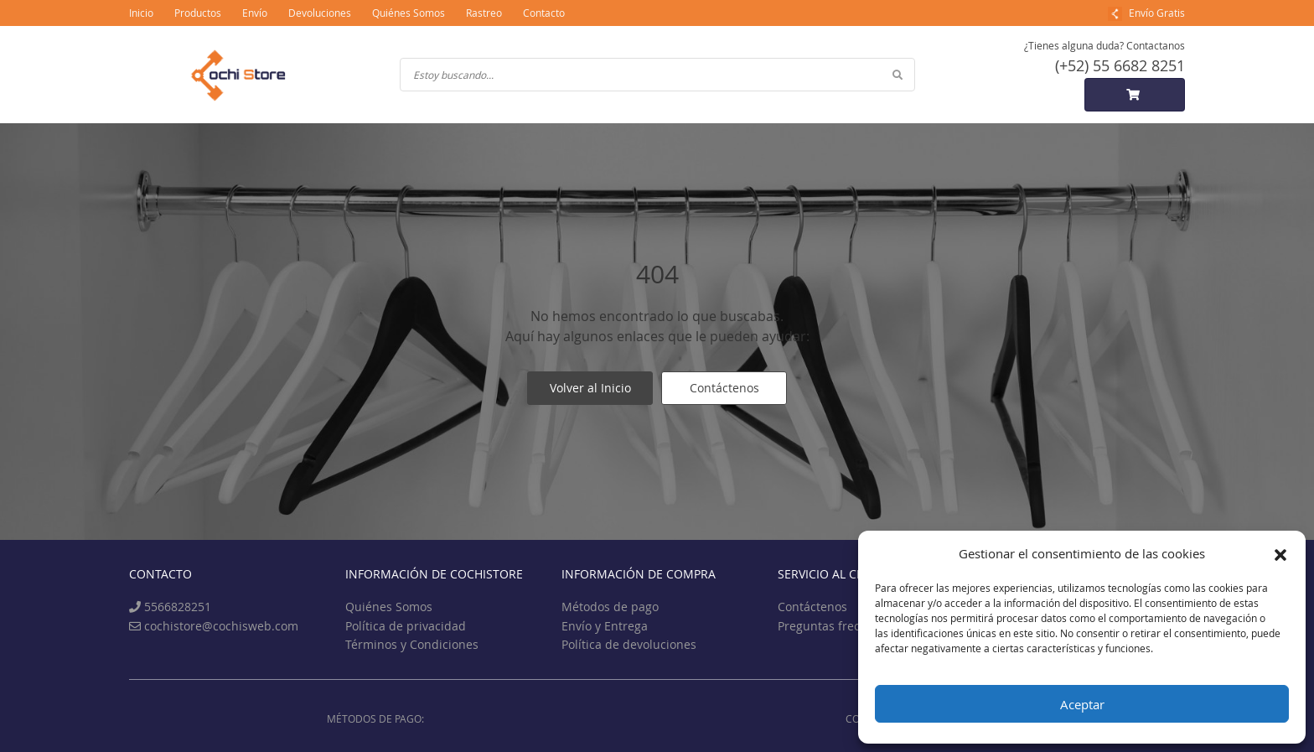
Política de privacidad (405, 626)
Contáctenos (724, 388)
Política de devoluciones (628, 644)
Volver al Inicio (590, 388)
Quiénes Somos (408, 12)
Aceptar (1082, 704)
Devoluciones (319, 12)
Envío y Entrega (604, 626)
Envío (254, 12)
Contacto (544, 12)
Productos (197, 12)
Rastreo (484, 12)
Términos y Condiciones (412, 644)
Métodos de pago (610, 607)
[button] (1280, 553)
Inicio (141, 12)
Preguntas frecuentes (838, 626)
